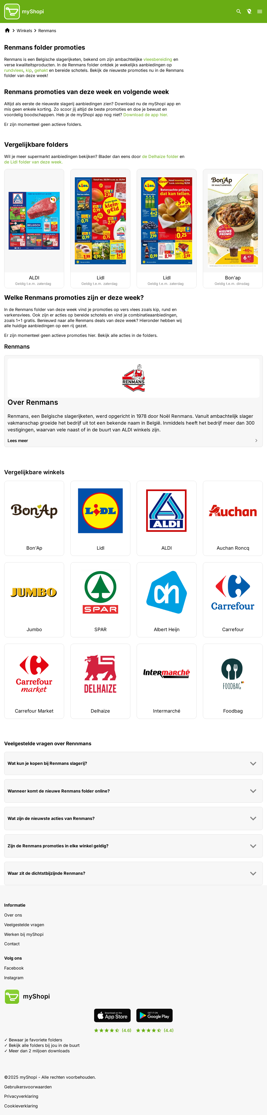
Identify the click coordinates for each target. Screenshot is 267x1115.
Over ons (13, 915)
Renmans (47, 30)
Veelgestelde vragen (24, 924)
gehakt (41, 70)
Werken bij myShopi (24, 934)
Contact (12, 943)
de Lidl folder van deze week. (33, 162)
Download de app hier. (145, 114)
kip (29, 70)
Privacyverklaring (21, 1096)
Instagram (13, 977)
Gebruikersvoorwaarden (28, 1086)
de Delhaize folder (160, 156)
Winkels (24, 30)
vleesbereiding (157, 59)
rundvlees (13, 70)
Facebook (14, 968)
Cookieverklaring (21, 1105)
